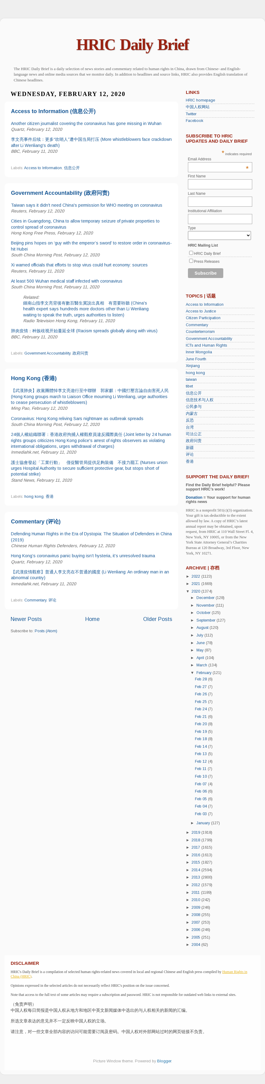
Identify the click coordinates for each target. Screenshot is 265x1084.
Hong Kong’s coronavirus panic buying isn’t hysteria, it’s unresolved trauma (83, 555)
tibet (189, 386)
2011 (196, 892)
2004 (196, 945)
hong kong (34, 496)
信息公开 (72, 168)
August (203, 628)
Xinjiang (193, 366)
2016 (196, 855)
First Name (197, 176)
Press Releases (207, 261)
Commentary (35, 600)
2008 (196, 915)
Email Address (218, 159)
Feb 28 (201, 679)
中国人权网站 (198, 107)
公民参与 (194, 407)
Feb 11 (201, 769)
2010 (196, 900)
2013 (196, 877)
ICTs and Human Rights (206, 345)
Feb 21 (201, 717)
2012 (196, 885)
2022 (196, 576)
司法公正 (194, 434)
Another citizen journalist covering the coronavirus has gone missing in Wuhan (86, 123)
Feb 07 (201, 784)
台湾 (190, 427)
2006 (196, 930)
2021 (196, 584)
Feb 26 (201, 694)
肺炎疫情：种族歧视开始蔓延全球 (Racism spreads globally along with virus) (84, 330)
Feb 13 (201, 754)
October (204, 613)
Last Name (197, 193)
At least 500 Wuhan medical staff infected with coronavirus (66, 281)
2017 (196, 847)
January (203, 823)
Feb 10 (201, 776)
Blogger (164, 1061)
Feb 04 (201, 806)
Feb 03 (201, 814)
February (204, 673)
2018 (196, 840)
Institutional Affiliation (205, 211)
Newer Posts (26, 619)
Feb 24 (201, 709)
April (200, 658)
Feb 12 (201, 761)
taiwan (191, 379)
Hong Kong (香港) (34, 378)
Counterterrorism (200, 332)
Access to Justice (201, 311)
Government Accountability (47, 353)
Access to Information (43, 168)
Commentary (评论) (36, 522)
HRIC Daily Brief (132, 44)
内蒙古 (192, 414)
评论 (52, 600)
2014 (196, 870)
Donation (194, 497)
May (200, 650)
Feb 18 (201, 739)
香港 (50, 496)
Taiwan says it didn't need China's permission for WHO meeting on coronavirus (86, 205)
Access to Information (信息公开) (53, 111)
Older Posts (157, 619)
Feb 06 (201, 791)
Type (192, 228)
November (206, 605)
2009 (196, 907)
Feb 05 (201, 799)
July (200, 635)
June (201, 643)
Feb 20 (201, 724)
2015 (196, 862)
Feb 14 (201, 746)
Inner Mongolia (199, 352)
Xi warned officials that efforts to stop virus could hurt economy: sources (79, 264)
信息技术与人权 (200, 400)
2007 (196, 922)
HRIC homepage (200, 100)
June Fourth (196, 359)
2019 (196, 832)
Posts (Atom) (46, 631)
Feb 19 (201, 731)
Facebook (194, 121)
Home (92, 619)
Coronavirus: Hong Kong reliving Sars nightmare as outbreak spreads (77, 418)
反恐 (190, 420)
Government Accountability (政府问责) (60, 193)
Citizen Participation (203, 318)
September (206, 620)
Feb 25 (201, 702)
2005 (196, 937)
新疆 (190, 448)
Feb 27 (201, 687)
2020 (196, 591)
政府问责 (80, 353)
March (202, 665)
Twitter (191, 114)
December (206, 598)
